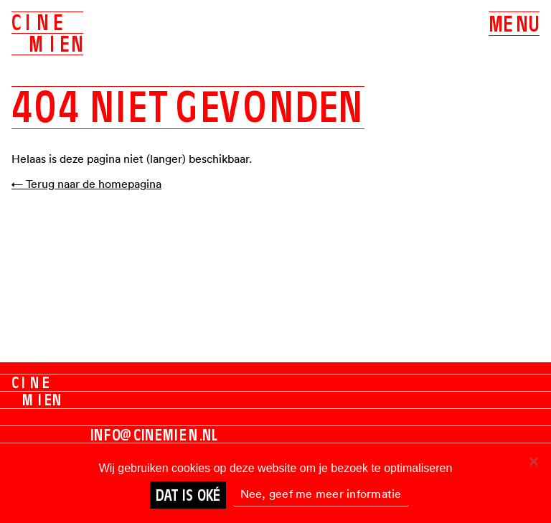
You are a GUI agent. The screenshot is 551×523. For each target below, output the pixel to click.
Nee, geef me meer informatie (321, 493)
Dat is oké (188, 495)
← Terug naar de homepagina (86, 183)
